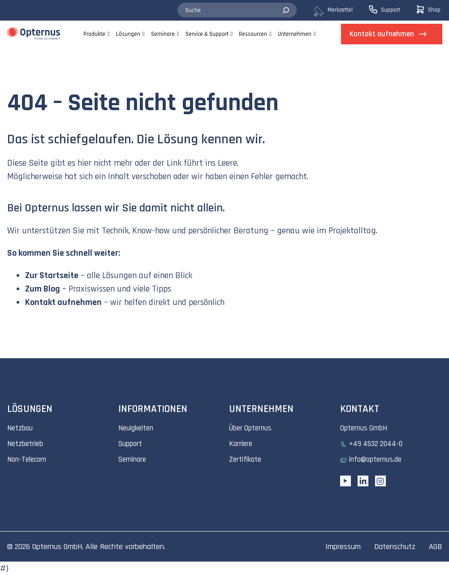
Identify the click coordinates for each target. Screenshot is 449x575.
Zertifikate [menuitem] (245, 459)
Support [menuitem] (130, 444)
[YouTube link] (345, 481)
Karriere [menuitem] (240, 444)
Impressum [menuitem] (343, 546)
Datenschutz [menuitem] (394, 546)
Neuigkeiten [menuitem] (135, 428)
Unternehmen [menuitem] (294, 34)
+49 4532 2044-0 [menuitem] (375, 444)
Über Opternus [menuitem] (250, 428)
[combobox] (237, 10)
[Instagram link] (380, 481)
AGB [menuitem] (435, 546)
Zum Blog (42, 289)
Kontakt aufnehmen (63, 302)
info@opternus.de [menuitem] (375, 459)
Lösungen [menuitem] (128, 34)
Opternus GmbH (57, 546)
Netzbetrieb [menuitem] (25, 444)
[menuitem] (340, 10)
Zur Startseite (51, 275)
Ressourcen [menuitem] (253, 34)
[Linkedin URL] (363, 481)
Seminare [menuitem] (163, 34)
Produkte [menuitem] (94, 34)
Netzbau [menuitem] (20, 428)
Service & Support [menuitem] (207, 34)
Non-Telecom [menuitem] (26, 459)
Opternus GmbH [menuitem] (363, 428)
